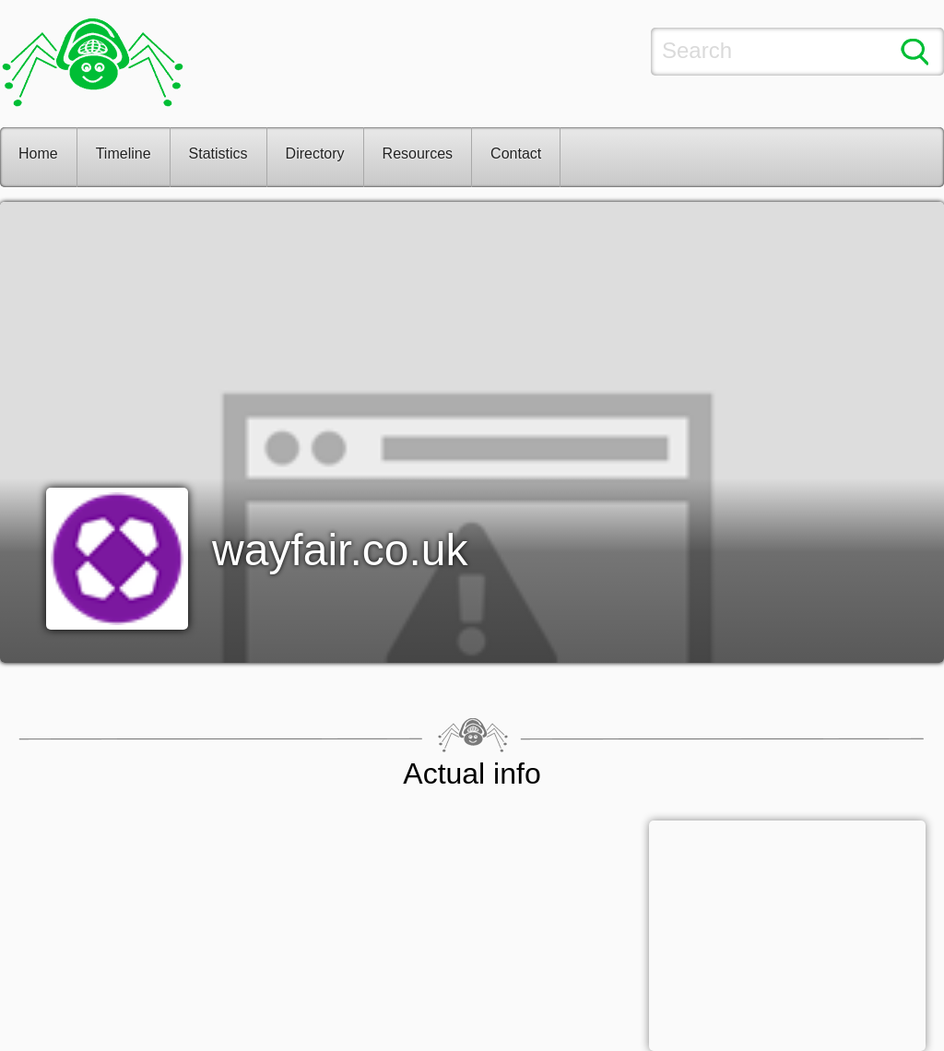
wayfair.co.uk (339, 550)
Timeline (123, 153)
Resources (418, 153)
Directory (315, 153)
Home (38, 153)
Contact (515, 153)
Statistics (218, 153)
